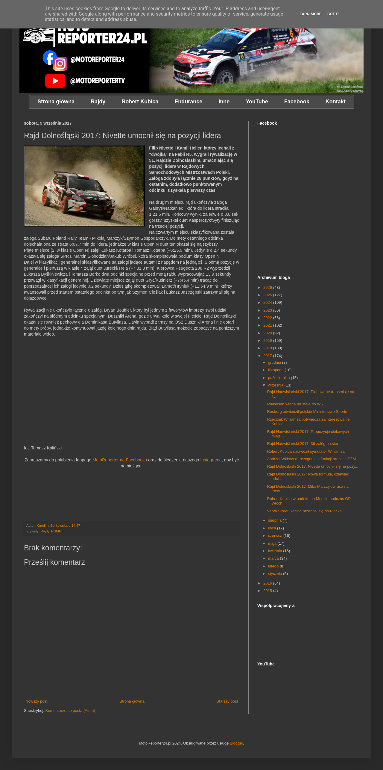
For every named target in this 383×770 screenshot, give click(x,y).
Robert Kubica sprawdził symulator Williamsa (305, 451)
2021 (268, 325)
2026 (268, 287)
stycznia (275, 573)
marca (274, 558)
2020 (268, 333)
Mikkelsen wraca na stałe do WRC (296, 404)
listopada (276, 370)
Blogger (236, 743)
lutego (274, 566)
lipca (272, 528)
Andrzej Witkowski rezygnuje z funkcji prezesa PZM (311, 459)
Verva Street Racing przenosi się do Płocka (304, 511)
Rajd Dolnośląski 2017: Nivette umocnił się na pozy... (312, 466)
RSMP (56, 531)
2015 (268, 590)
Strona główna (132, 701)
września (276, 385)
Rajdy (44, 531)
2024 (268, 302)
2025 (268, 295)
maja (273, 543)
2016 (268, 583)
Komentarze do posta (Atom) (70, 710)
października (279, 377)
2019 (268, 340)
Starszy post (227, 701)
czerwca (275, 535)
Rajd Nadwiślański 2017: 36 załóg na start (303, 443)
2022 (268, 317)
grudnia (275, 362)
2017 (268, 356)
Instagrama (211, 460)
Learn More (309, 14)
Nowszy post (36, 701)
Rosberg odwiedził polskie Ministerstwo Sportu (307, 411)
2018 (268, 348)
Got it (333, 14)
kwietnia (275, 551)
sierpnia (275, 520)
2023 (268, 310)
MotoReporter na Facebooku (119, 460)
